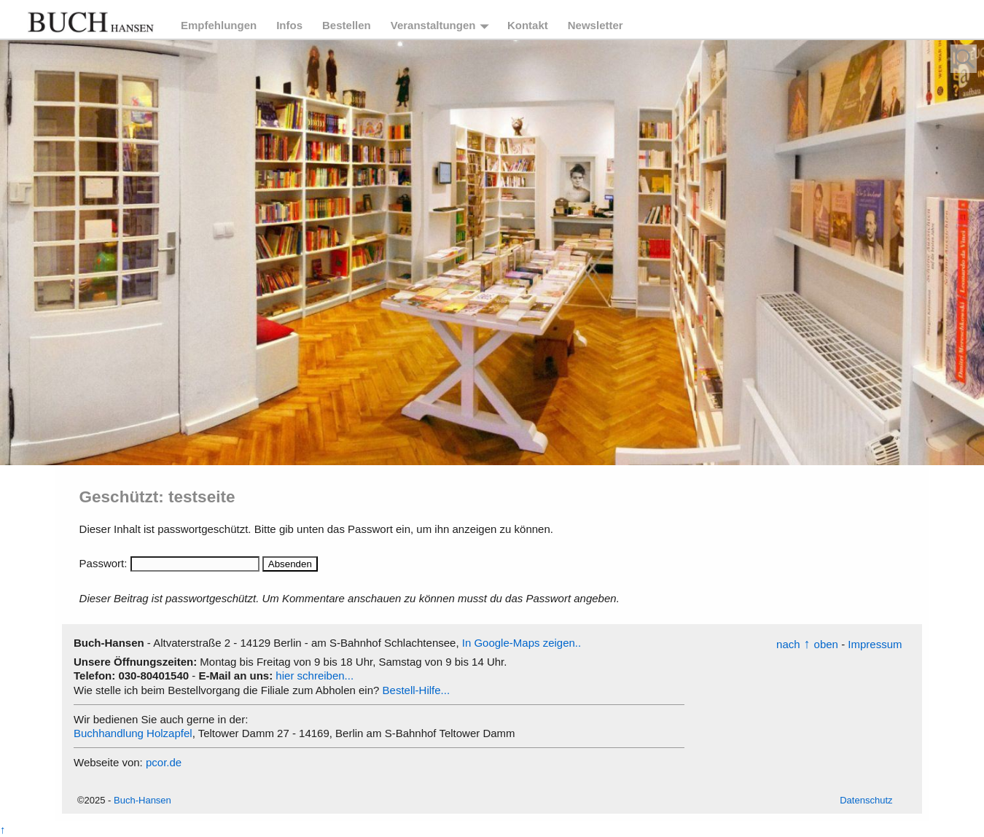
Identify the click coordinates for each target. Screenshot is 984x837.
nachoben (807, 644)
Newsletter (595, 25)
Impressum (875, 644)
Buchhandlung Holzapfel (133, 733)
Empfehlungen (219, 25)
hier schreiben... (315, 675)
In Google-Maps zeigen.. (521, 642)
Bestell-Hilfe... (416, 690)
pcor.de (163, 762)
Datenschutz (866, 800)
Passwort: (169, 563)
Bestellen (346, 25)
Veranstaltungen (433, 25)
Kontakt (527, 25)
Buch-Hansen (142, 800)
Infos (289, 25)
